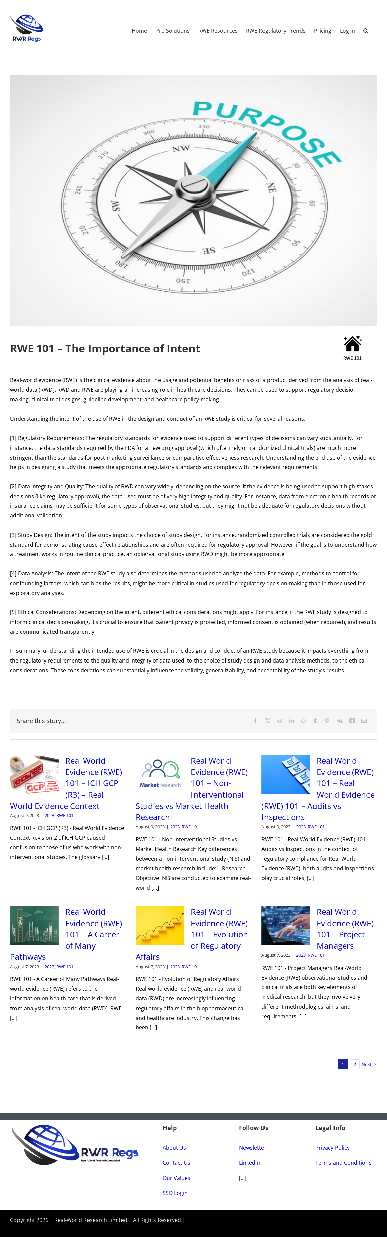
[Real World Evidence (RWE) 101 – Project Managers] (285, 925)
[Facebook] (255, 721)
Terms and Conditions (343, 1162)
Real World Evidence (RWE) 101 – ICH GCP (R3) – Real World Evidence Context (66, 783)
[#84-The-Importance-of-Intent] (193, 200)
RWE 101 (64, 815)
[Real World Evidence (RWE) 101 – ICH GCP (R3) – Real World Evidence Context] (34, 774)
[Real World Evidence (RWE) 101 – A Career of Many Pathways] (34, 925)
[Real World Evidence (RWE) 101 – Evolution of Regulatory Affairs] (160, 925)
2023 (49, 815)
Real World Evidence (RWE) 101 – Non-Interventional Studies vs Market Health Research (192, 788)
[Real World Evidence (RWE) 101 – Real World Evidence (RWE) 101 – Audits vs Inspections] (285, 774)
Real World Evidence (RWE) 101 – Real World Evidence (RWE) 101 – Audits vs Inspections (318, 788)
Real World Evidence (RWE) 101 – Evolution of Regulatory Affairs (192, 934)
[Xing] (352, 721)
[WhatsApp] (303, 721)
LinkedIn (249, 1162)
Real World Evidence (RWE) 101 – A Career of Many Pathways (66, 934)
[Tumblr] (315, 721)
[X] (267, 721)
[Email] (364, 721)
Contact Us (176, 1162)
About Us (174, 1147)
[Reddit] (280, 721)
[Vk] (339, 721)
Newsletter (253, 1147)
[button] (365, 27)
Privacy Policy (332, 1147)
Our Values (176, 1178)
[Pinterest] (327, 721)
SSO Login (175, 1193)
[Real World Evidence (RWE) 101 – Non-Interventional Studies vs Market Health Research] (160, 774)
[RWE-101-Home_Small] (352, 339)
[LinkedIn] (292, 721)
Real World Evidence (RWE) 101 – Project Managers (345, 928)
